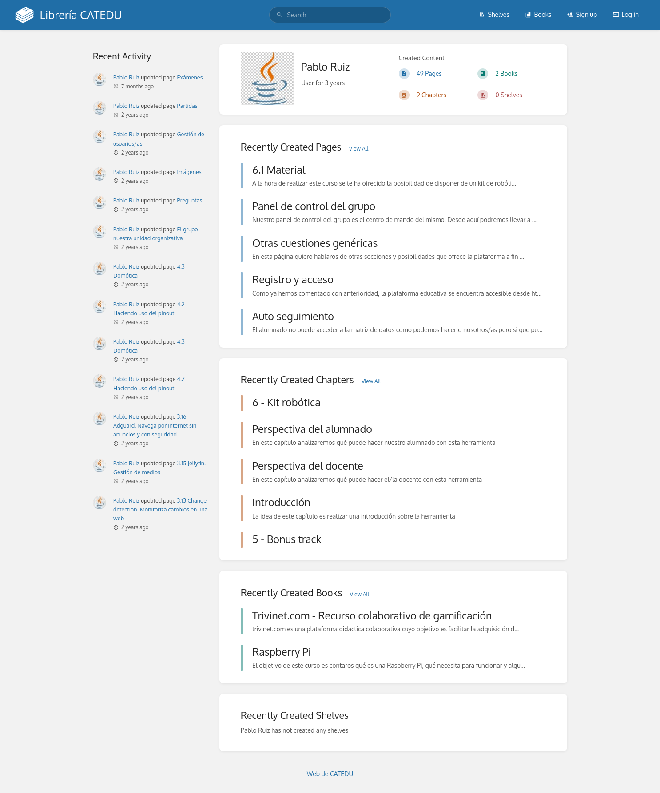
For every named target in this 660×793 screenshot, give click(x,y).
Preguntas (190, 200)
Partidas (187, 105)
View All (358, 148)
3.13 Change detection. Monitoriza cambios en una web (160, 509)
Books (538, 14)
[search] (330, 15)
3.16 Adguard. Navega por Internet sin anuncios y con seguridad (154, 425)
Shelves (494, 14)
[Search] (279, 15)
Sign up (582, 14)
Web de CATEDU (330, 773)
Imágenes (189, 171)
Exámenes (190, 77)
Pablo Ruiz (126, 77)
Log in (626, 14)
